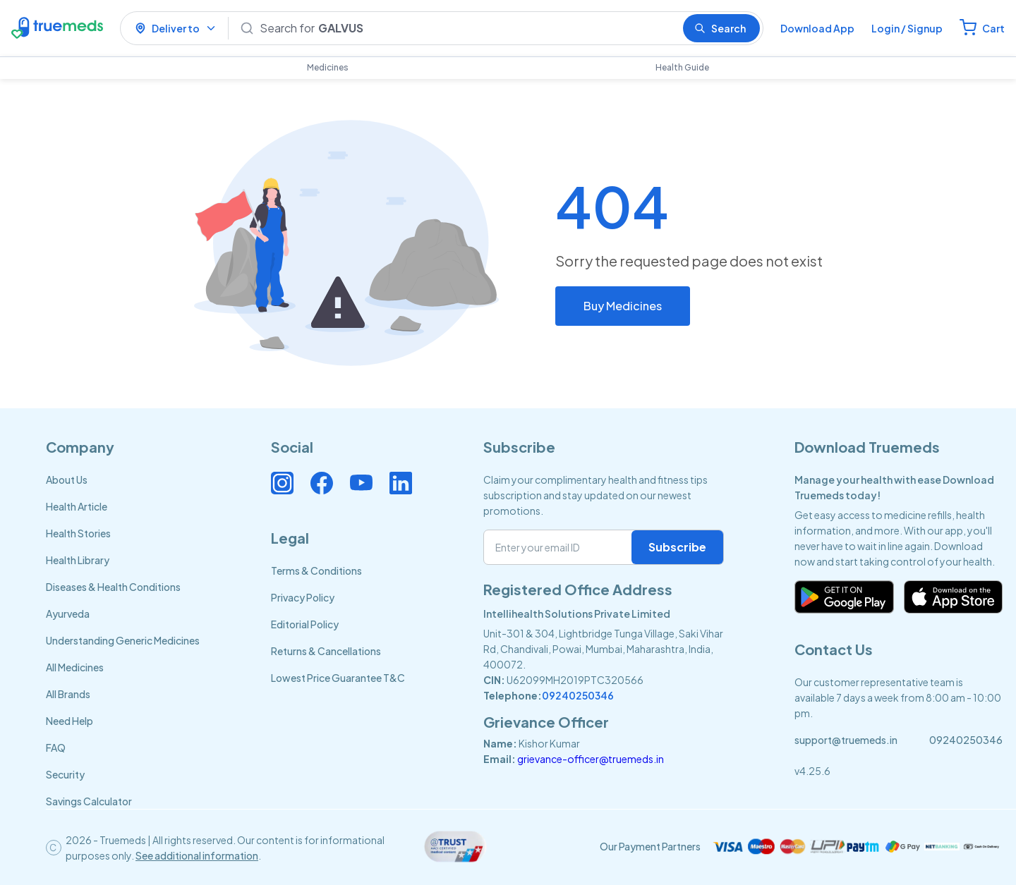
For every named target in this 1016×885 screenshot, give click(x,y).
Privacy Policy (302, 597)
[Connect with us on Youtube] (361, 483)
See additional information (196, 855)
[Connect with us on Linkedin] (400, 483)
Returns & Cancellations (326, 651)
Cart (993, 28)
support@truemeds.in (845, 739)
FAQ (56, 747)
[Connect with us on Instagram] (282, 483)
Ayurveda (68, 613)
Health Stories (78, 533)
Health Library (77, 560)
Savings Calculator (89, 801)
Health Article (76, 506)
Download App (817, 28)
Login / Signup (907, 28)
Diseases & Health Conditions (113, 586)
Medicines (328, 67)
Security (65, 774)
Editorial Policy (305, 624)
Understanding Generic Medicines (123, 640)
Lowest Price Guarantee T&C (338, 677)
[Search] (466, 28)
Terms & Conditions (316, 570)
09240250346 (578, 695)
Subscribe (677, 546)
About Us (66, 479)
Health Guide (682, 67)
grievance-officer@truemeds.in (590, 758)
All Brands (68, 694)
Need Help (69, 720)
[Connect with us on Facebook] (321, 483)
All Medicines (75, 667)
